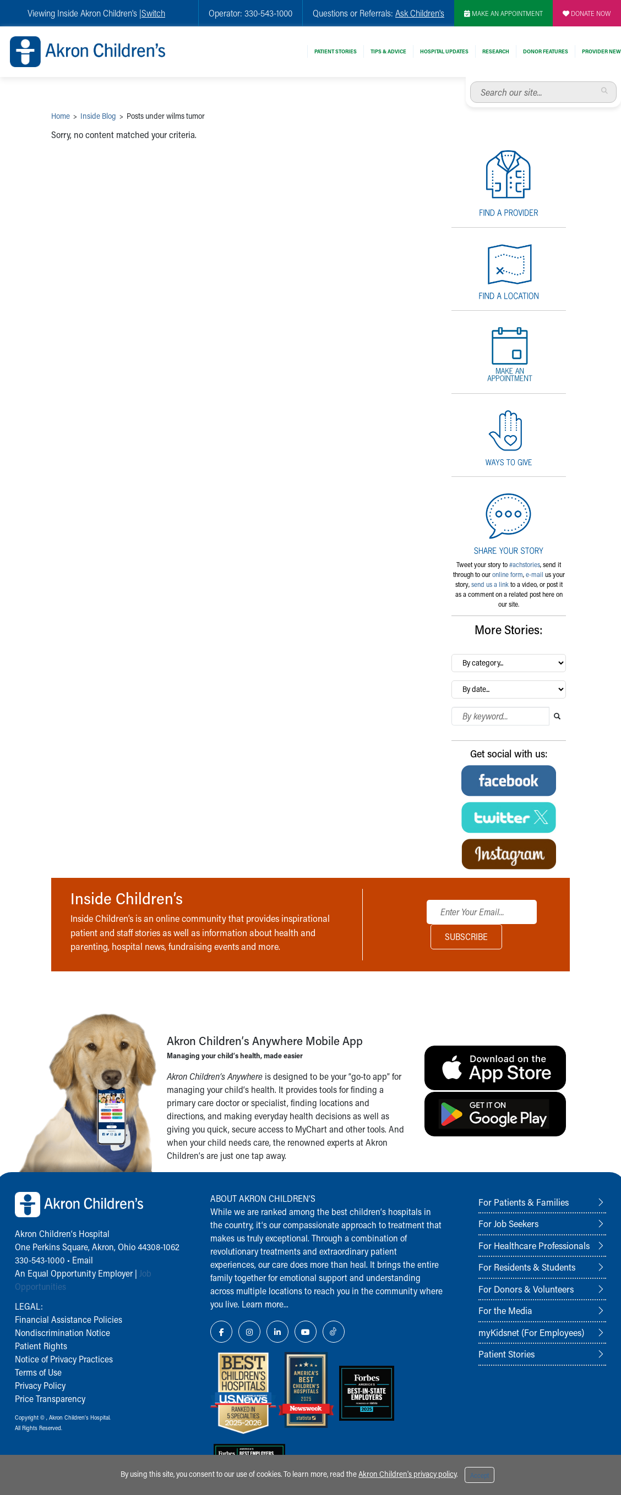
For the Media (505, 1310)
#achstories (524, 564)
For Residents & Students (526, 1267)
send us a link (490, 584)
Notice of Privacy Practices (64, 1359)
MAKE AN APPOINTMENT (503, 13)
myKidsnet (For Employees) (531, 1332)
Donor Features (545, 51)
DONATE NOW (587, 13)
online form (507, 574)
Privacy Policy (40, 1385)
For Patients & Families (523, 1202)
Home (60, 116)
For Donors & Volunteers (526, 1289)
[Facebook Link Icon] (221, 1332)
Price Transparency (50, 1398)
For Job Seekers (508, 1223)
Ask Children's (419, 13)
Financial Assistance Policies (68, 1319)
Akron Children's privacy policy (407, 1474)
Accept (479, 1475)
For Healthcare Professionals (534, 1245)
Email (82, 1260)
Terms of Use (38, 1372)
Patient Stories (335, 51)
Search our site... (470, 81)
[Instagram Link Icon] (249, 1332)
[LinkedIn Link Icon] (277, 1332)
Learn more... (265, 1304)
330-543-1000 (40, 1260)
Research (495, 51)
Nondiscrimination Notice (62, 1332)
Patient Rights (41, 1345)
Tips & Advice (388, 51)
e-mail (534, 574)
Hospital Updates (444, 51)
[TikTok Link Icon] (334, 1332)
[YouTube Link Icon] (306, 1332)
